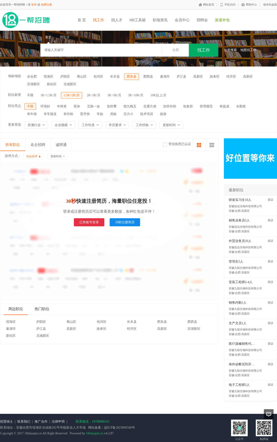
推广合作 (41, 421)
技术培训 (146, 114)
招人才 (116, 20)
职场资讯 (160, 20)
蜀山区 (82, 76)
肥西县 (148, 76)
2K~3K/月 (93, 95)
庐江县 (181, 76)
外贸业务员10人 (240, 241)
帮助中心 (251, 4)
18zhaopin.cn (94, 433)
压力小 (128, 114)
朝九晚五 (129, 106)
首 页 (82, 20)
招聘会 (202, 20)
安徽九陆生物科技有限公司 (245, 267)
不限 (30, 95)
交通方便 (149, 106)
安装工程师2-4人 (241, 282)
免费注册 (46, 4)
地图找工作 (248, 50)
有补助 (68, 114)
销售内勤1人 (238, 302)
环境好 (45, 106)
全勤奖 (241, 106)
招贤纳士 (6, 421)
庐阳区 (65, 76)
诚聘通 (61, 145)
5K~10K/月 (136, 95)
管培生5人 (236, 261)
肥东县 (131, 76)
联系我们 (23, 421)
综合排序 (31, 156)
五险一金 (93, 106)
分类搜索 (230, 50)
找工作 (98, 20)
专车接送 (50, 114)
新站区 (52, 84)
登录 (34, 4)
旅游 (163, 114)
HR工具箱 (137, 20)
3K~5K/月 (114, 95)
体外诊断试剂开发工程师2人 (249, 364)
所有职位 (12, 145)
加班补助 (169, 106)
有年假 (32, 114)
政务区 (215, 76)
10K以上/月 (158, 95)
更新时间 (56, 156)
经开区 (231, 76)
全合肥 (32, 76)
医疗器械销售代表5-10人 (246, 343)
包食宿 (188, 106)
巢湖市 (165, 76)
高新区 (198, 76)
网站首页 (208, 4)
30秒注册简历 (125, 222)
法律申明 (58, 421)
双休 (77, 106)
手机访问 (229, 4)
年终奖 (62, 106)
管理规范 (206, 106)
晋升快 (85, 114)
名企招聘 (37, 145)
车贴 (100, 114)
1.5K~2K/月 (71, 95)
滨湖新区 (33, 84)
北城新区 (69, 84)
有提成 (224, 106)
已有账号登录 (89, 222)
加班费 (112, 106)
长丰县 (115, 76)
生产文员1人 (238, 323)
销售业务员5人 (239, 220)
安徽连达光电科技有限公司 (245, 206)
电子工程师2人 (239, 385)
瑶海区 (48, 76)
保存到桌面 (270, 4)
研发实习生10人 (240, 200)
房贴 (113, 114)
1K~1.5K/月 (48, 95)
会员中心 (182, 20)
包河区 (98, 76)
